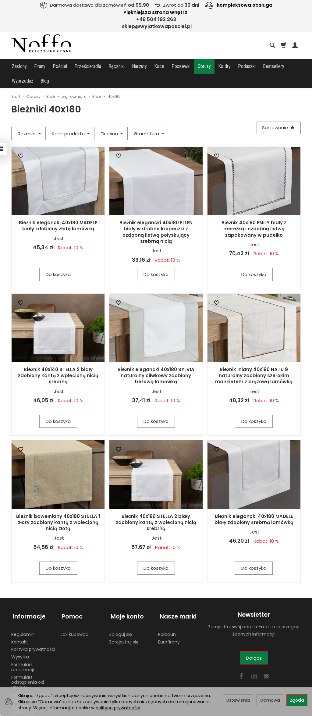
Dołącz (254, 643)
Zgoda (297, 700)
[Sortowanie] (278, 113)
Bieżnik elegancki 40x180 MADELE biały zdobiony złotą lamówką (58, 211)
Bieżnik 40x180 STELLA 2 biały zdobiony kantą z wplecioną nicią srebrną (156, 507)
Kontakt (19, 624)
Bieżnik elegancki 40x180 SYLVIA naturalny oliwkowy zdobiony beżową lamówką (156, 361)
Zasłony (19, 66)
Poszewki (181, 66)
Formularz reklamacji (22, 649)
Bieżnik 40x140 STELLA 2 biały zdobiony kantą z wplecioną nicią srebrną (58, 361)
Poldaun (167, 616)
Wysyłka (20, 639)
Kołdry (224, 66)
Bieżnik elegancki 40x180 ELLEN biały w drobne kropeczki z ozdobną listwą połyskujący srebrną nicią (156, 217)
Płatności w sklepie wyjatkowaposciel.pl (32, 679)
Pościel (60, 66)
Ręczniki (116, 66)
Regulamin (22, 616)
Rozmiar (29, 119)
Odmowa (270, 700)
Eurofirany (169, 624)
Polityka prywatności (33, 631)
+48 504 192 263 (156, 19)
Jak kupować (74, 616)
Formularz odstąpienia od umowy (27, 664)
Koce (159, 66)
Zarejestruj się (124, 624)
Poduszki (247, 66)
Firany (39, 66)
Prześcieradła (87, 66)
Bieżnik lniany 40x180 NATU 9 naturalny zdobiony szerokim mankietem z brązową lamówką (253, 361)
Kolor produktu (71, 119)
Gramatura (149, 119)
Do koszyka (58, 260)
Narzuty (139, 66)
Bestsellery (273, 66)
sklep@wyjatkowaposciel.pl (157, 26)
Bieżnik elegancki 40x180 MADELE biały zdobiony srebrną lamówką (253, 504)
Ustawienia (238, 700)
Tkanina (112, 119)
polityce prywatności (118, 708)
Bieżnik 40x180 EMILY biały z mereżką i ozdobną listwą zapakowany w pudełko (254, 214)
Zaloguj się (120, 616)
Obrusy (204, 66)
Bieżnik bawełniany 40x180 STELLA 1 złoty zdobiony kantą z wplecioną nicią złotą (58, 507)
